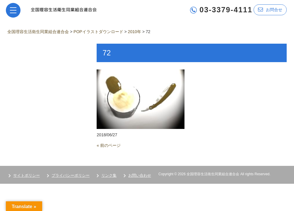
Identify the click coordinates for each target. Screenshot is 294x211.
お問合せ (270, 9)
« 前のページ (109, 145)
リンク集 (109, 175)
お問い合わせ (139, 175)
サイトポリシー (26, 175)
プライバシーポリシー (71, 175)
